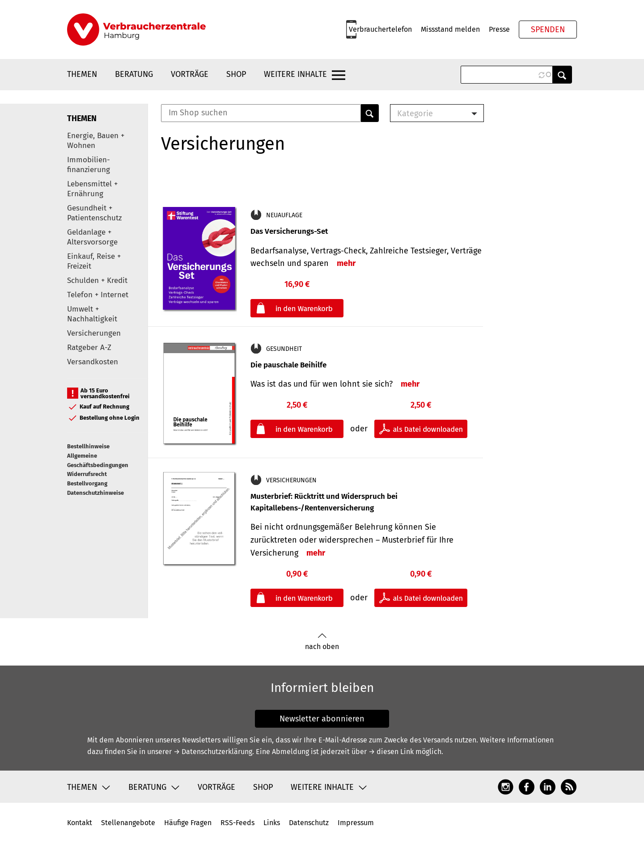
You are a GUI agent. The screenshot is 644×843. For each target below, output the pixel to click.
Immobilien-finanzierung (88, 164)
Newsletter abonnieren (322, 719)
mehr (346, 263)
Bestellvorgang (87, 483)
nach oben (322, 641)
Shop (236, 74)
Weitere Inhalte (295, 74)
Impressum (356, 822)
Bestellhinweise (88, 446)
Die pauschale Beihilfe (288, 365)
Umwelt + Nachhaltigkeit (92, 314)
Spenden (548, 29)
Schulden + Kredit (97, 280)
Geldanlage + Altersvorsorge (92, 237)
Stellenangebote (128, 822)
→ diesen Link (391, 751)
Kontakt (79, 822)
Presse (499, 29)
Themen (82, 74)
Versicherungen (94, 333)
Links (271, 822)
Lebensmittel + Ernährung (92, 188)
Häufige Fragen (188, 822)
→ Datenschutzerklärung (213, 751)
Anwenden (562, 75)
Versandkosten (92, 362)
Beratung (134, 74)
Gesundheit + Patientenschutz (94, 213)
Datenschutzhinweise (95, 492)
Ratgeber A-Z (89, 347)
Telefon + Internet (97, 294)
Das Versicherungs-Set (289, 231)
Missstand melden (450, 29)
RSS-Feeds (237, 822)
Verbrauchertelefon (380, 29)
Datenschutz (309, 822)
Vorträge (189, 74)
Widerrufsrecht (87, 474)
